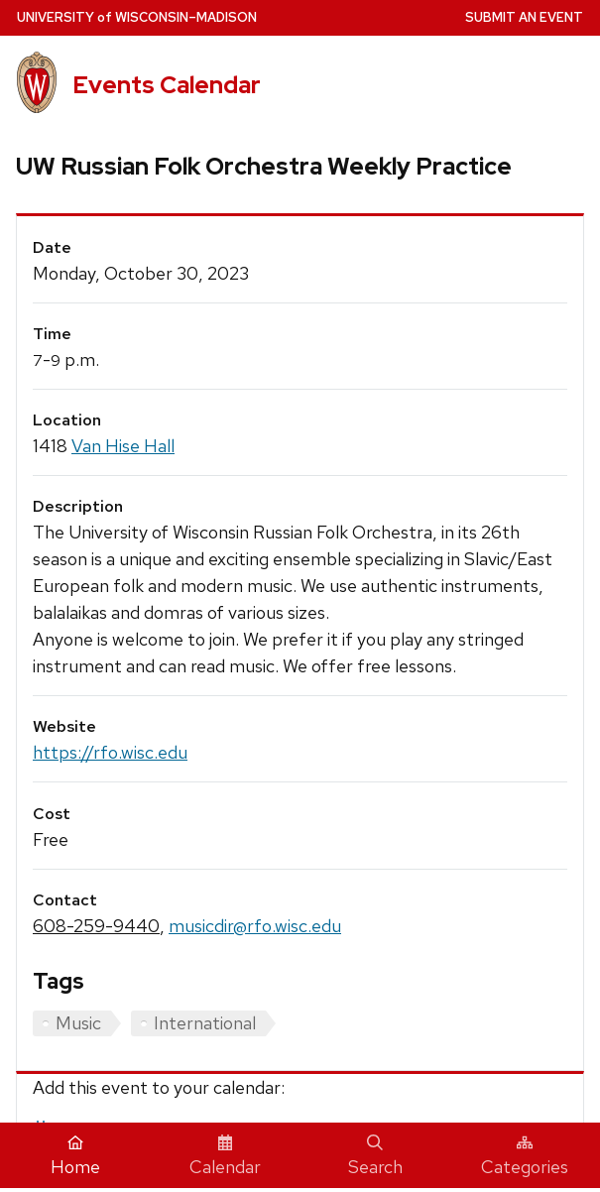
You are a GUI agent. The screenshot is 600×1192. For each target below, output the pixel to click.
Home (75, 1156)
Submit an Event (524, 17)
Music (78, 1023)
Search (375, 1156)
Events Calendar (166, 84)
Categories (524, 1156)
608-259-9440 (96, 925)
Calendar (225, 1156)
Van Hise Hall (123, 445)
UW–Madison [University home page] (137, 17)
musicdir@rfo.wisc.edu (255, 925)
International (205, 1023)
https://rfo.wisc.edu (110, 752)
